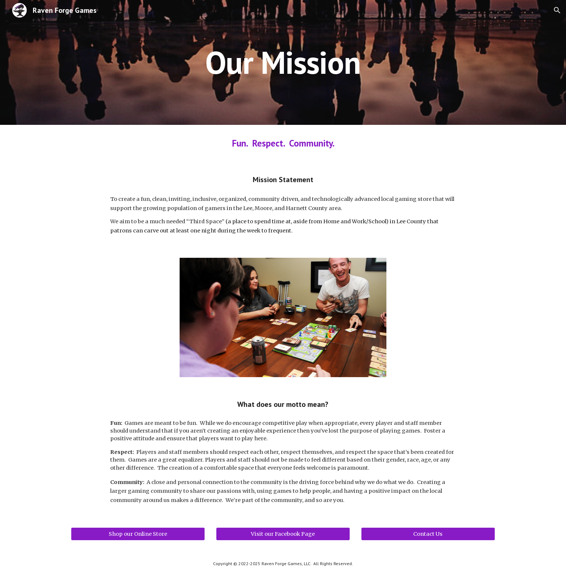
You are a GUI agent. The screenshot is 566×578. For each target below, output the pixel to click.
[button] (557, 10)
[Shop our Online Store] (138, 533)
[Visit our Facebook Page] (283, 533)
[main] (283, 62)
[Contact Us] (428, 533)
